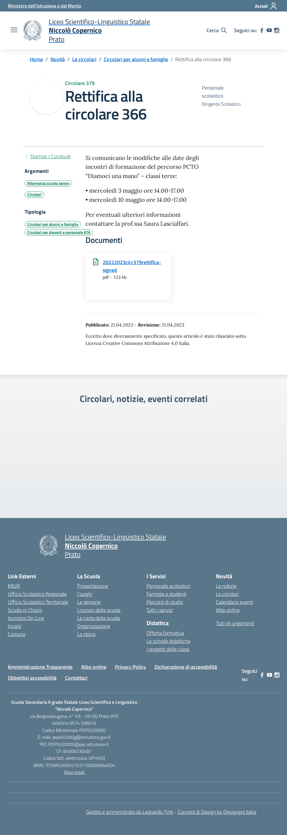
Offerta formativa (165, 633)
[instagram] (276, 30)
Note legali (74, 772)
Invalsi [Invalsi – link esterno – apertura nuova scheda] (15, 626)
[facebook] (261, 30)
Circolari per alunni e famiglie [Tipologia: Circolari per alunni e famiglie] (52, 224)
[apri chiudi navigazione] (14, 30)
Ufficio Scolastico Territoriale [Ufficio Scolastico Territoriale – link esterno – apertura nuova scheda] (38, 602)
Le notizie (226, 586)
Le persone (89, 602)
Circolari (34, 194)
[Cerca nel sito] (216, 30)
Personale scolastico (168, 586)
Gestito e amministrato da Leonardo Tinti (129, 812)
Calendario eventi (234, 602)
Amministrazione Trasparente (40, 667)
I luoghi (84, 594)
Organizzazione (93, 626)
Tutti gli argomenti (235, 623)
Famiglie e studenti (167, 594)
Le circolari (227, 594)
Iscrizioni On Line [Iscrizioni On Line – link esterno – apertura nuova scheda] (26, 618)
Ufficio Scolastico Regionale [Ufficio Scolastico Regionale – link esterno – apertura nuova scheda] (37, 594)
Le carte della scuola (98, 618)
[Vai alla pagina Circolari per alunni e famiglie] (136, 59)
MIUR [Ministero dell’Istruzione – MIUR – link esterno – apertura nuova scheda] (14, 586)
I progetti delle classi (168, 649)
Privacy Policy (130, 667)
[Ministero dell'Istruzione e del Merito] (44, 5)
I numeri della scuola (98, 610)
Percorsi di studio (165, 602)
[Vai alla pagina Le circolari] (84, 59)
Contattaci (76, 678)
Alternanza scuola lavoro (48, 183)
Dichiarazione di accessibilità (186, 667)
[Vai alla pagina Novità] (57, 59)
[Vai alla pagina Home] (36, 59)
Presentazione (92, 586)
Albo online (228, 610)
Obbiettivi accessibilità (32, 678)
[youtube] (269, 30)
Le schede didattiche (168, 641)
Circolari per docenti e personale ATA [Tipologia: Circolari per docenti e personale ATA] (58, 232)
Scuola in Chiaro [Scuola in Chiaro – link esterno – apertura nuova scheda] (25, 610)
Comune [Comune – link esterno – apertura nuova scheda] (17, 634)
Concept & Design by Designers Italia (217, 812)
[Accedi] (266, 6)
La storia (86, 634)
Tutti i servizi (160, 610)
